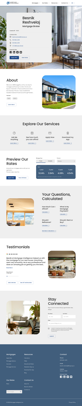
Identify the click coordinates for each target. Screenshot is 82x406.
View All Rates (22, 177)
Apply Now (14, 57)
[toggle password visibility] (20, 391)
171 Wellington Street (17, 46)
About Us (26, 384)
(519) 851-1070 (16, 40)
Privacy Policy (72, 402)
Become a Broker (28, 387)
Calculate (45, 212)
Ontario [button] (60, 161)
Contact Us (65, 3)
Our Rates (45, 3)
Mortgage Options (11, 361)
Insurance (8, 364)
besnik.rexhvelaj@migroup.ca (19, 37)
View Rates (25, 57)
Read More (9, 267)
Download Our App (29, 370)
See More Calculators (49, 231)
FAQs (25, 361)
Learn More (11, 104)
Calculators (27, 358)
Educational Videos (29, 364)
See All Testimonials (26, 282)
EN (73, 3)
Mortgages (36, 3)
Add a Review (11, 282)
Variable (50, 161)
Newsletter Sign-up (29, 367)
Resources (55, 3)
